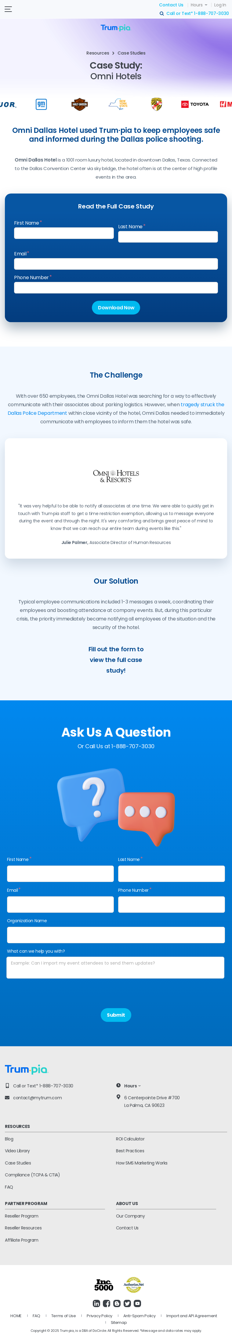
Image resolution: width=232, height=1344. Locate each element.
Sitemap (119, 1322)
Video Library (17, 1151)
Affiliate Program (21, 1240)
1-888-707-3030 (211, 13)
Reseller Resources (23, 1228)
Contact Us (171, 5)
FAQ (9, 1187)
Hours (197, 5)
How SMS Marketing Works (142, 1163)
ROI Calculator (130, 1139)
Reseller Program (21, 1216)
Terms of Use (63, 1316)
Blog (9, 1139)
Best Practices (130, 1151)
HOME (16, 1316)
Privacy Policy (99, 1316)
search (162, 14)
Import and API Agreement (191, 1316)
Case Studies (18, 1163)
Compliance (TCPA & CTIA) (32, 1175)
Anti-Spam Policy (139, 1316)
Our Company (130, 1216)
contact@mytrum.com (37, 1098)
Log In (220, 5)
